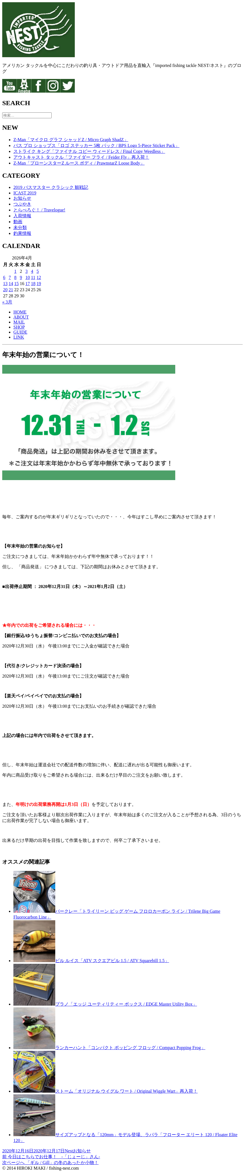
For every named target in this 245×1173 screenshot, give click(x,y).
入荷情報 (22, 215)
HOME (20, 312)
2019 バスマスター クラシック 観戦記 (50, 187)
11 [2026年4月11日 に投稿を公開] (33, 277)
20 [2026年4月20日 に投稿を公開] (5, 289)
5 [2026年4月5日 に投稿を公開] (38, 271)
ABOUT (21, 317)
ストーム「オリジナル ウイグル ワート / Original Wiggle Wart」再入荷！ (126, 1091)
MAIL (19, 322)
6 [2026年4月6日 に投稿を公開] (4, 277)
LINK (18, 337)
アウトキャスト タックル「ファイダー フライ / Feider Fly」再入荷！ (81, 157)
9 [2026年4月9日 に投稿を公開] (21, 277)
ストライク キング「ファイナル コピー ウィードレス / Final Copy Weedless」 (89, 151)
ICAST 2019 (24, 193)
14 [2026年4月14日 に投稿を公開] (11, 283)
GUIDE (20, 332)
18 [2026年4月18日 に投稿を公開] (33, 283)
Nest (69, 1150)
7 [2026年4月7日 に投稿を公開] (10, 277)
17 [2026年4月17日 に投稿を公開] (27, 283)
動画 (17, 221)
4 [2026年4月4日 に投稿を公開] (32, 271)
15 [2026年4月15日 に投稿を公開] (16, 283)
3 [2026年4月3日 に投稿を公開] (26, 271)
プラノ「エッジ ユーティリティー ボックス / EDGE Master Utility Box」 (126, 1004)
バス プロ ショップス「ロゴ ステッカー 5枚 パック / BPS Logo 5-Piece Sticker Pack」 (96, 145)
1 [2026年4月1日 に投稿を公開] (15, 271)
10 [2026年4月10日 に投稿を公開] (27, 277)
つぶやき (22, 204)
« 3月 (7, 302)
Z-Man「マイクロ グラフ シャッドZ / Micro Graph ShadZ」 (70, 139)
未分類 (20, 227)
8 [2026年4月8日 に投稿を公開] (15, 277)
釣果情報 (22, 233)
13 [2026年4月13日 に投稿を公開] (5, 283)
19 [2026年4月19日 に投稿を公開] (39, 283)
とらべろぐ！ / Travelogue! (39, 210)
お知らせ (22, 198)
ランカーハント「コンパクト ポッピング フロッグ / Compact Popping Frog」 (130, 1047)
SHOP (19, 327)
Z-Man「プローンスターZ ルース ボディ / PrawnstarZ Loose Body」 (79, 163)
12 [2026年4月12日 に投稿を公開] (39, 277)
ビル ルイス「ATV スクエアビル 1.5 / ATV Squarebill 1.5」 (112, 960)
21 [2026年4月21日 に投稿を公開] (11, 289)
